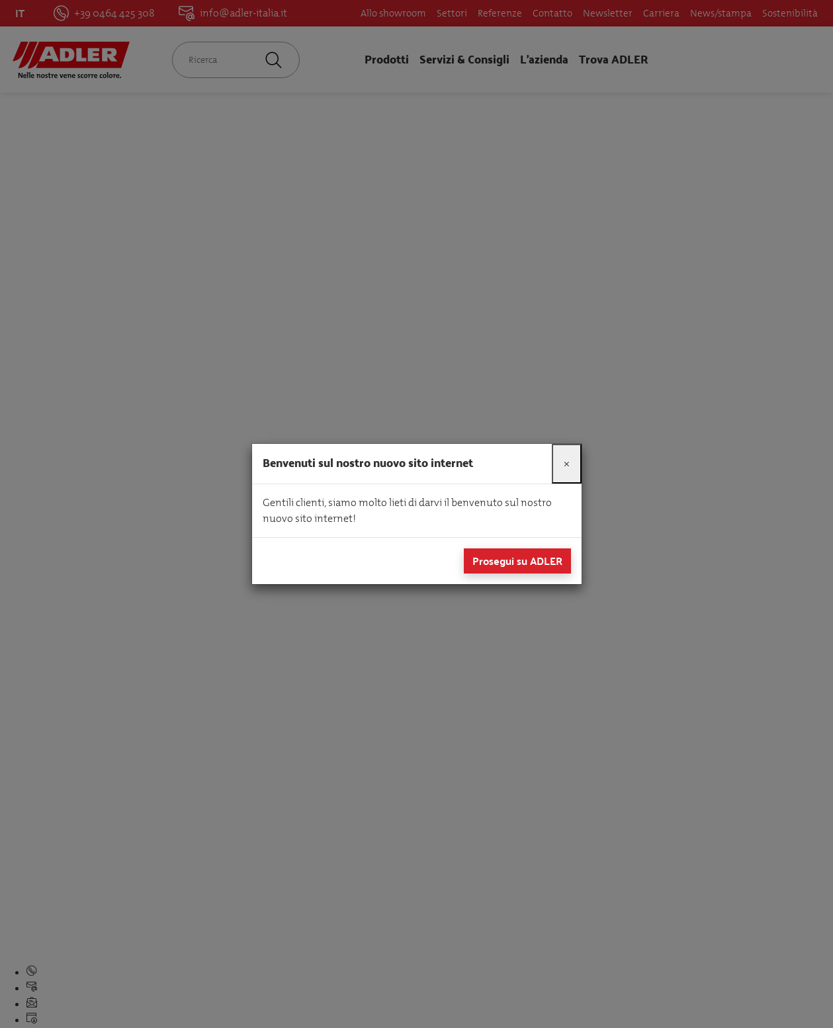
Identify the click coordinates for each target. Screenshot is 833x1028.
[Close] (567, 464)
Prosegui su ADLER (517, 560)
